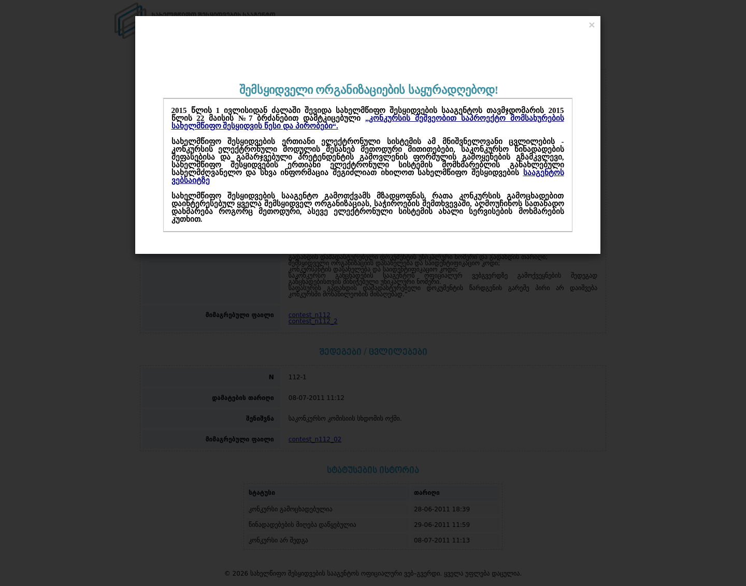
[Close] (592, 24)
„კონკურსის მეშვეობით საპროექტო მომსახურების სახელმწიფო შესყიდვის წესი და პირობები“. (367, 122)
